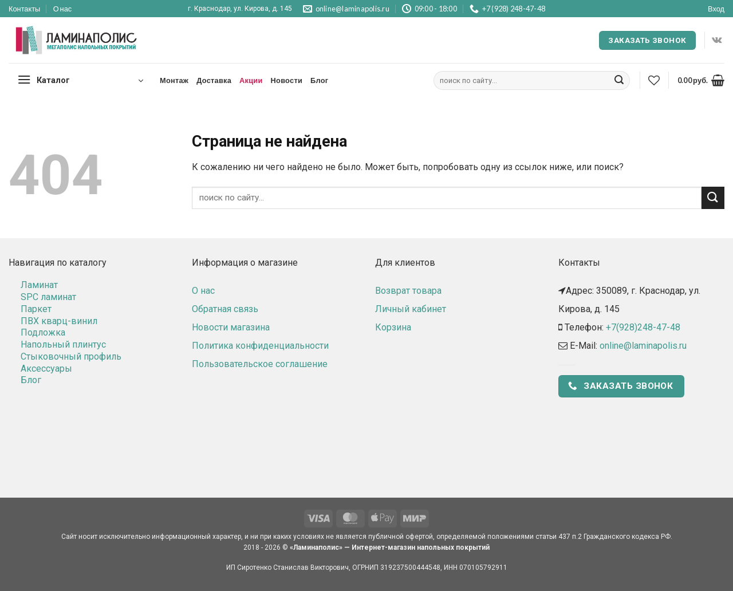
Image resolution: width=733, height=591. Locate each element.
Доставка (213, 80)
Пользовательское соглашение (260, 363)
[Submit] (619, 80)
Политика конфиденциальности (260, 345)
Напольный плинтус (63, 344)
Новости (286, 80)
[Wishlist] (654, 80)
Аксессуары (46, 368)
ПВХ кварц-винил (59, 321)
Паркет (36, 309)
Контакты (24, 8)
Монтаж (174, 80)
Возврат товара (408, 290)
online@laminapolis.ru (643, 345)
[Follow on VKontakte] (717, 40)
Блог (319, 80)
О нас (62, 8)
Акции (251, 80)
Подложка (43, 332)
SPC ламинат (48, 296)
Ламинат (39, 284)
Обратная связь (225, 309)
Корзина (393, 327)
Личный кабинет (410, 309)
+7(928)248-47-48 (643, 327)
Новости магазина (231, 327)
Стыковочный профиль (71, 356)
